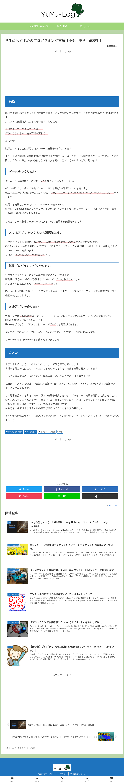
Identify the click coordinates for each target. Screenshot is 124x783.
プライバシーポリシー (58, 775)
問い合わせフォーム (78, 775)
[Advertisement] (62, 72)
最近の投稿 (41, 775)
